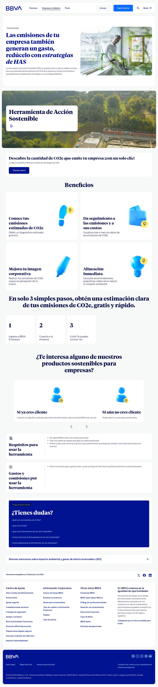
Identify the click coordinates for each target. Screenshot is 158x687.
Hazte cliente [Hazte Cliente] (123, 8)
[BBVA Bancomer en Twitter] (139, 575)
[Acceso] (103, 8)
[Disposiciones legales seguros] (19, 631)
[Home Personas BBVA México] (14, 8)
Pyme (67, 8)
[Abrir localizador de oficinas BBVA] (57, 395)
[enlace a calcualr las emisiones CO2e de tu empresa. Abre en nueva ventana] (19, 170)
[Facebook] (133, 656)
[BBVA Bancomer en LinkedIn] (150, 575)
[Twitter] (137, 656)
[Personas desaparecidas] (90, 626)
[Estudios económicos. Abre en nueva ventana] (52, 597)
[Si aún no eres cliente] (121, 412)
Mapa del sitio (26, 664)
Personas (33, 8)
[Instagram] (141, 656)
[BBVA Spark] (85, 621)
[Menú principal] (147, 8)
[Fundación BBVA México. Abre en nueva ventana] (87, 593)
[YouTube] (150, 656)
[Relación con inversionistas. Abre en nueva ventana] (92, 607)
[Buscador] (138, 8)
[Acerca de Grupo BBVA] (53, 593)
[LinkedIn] (146, 656)
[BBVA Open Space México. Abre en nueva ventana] (91, 597)
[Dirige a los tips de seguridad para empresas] (16, 612)
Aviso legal (10, 664)
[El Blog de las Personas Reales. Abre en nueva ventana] (93, 602)
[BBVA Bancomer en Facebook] (144, 575)
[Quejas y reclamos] (14, 616)
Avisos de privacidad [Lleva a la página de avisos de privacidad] (46, 664)
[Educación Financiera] (89, 612)
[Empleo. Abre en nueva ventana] (46, 614)
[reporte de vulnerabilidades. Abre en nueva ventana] (17, 640)
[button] (42, 126)
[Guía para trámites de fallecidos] (20, 635)
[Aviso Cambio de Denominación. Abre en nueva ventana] (19, 593)
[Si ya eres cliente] (57, 412)
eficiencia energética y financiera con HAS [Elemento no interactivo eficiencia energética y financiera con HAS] (25, 574)
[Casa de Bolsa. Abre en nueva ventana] (86, 616)
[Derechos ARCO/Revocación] (18, 626)
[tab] (20, 329)
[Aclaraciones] (11, 597)
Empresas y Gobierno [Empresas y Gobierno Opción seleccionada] (51, 8)
